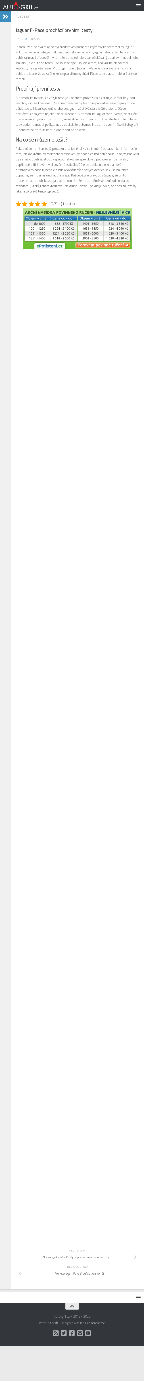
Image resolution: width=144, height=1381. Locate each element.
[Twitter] (64, 1333)
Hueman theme (95, 1323)
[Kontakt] (80, 1333)
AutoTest (23, 16)
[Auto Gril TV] (88, 1333)
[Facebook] (72, 1333)
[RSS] (56, 1333)
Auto (23, 38)
